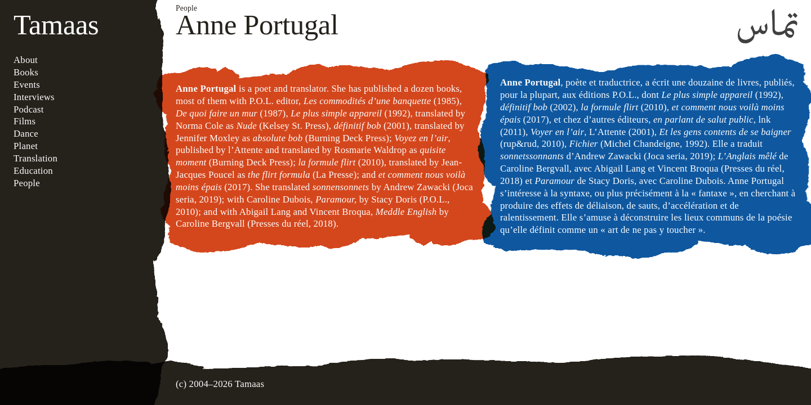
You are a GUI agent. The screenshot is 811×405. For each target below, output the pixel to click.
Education (33, 170)
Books (26, 72)
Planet (26, 146)
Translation (35, 158)
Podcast (29, 109)
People (27, 183)
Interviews (34, 97)
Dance (26, 133)
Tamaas (56, 24)
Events (27, 84)
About (26, 60)
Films (24, 121)
